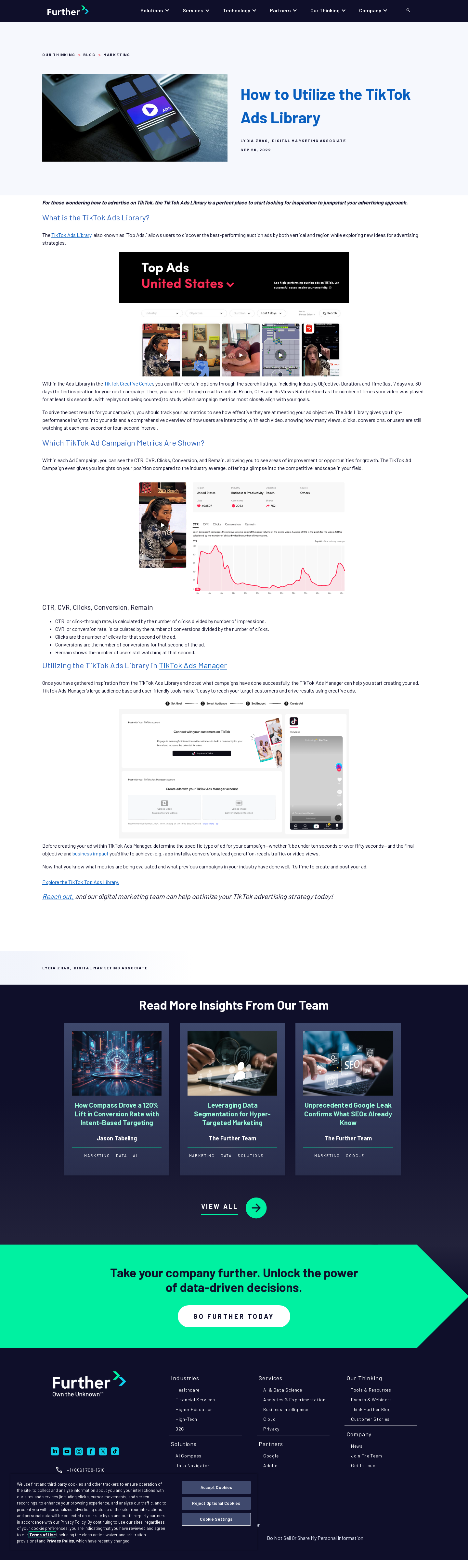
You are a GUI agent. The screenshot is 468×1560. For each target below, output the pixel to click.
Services (270, 1378)
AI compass (189, 1455)
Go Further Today (234, 1316)
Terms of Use (42, 1534)
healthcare (188, 1390)
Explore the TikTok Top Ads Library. (80, 882)
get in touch (364, 1465)
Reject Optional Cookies (216, 1503)
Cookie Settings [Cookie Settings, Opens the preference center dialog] (216, 1519)
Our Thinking (58, 54)
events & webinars (371, 1399)
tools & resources (371, 1390)
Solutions (184, 1443)
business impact (90, 853)
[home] (74, 10)
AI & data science (282, 1390)
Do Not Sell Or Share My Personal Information (315, 1538)
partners (271, 1443)
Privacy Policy (60, 1540)
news (357, 1446)
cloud (269, 1419)
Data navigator (193, 1465)
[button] (155, 10)
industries (185, 1378)
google (271, 1455)
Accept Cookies (216, 1487)
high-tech (186, 1419)
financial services (195, 1399)
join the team (366, 1455)
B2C (180, 1428)
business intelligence (285, 1409)
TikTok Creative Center (128, 383)
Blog (89, 54)
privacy (271, 1428)
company (358, 1434)
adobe (270, 1465)
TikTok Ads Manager (193, 665)
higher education (194, 1409)
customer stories (370, 1419)
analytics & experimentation (294, 1399)
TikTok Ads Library (71, 235)
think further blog (371, 1409)
